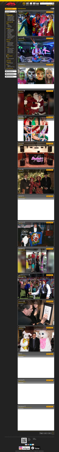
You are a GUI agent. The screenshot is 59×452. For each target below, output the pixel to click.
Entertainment (20, 14)
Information (34, 439)
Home (29, 438)
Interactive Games (21, 198)
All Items (7, 13)
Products (29, 439)
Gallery (29, 440)
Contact (34, 438)
